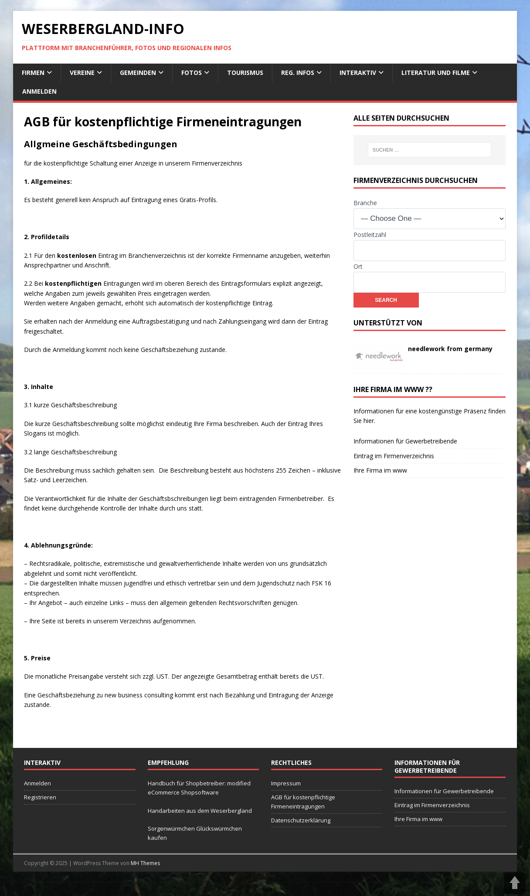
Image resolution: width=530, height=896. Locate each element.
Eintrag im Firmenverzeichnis (393, 456)
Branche (365, 203)
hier (369, 420)
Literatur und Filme (435, 72)
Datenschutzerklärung (300, 820)
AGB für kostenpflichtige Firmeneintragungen (303, 801)
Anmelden (39, 91)
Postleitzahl (369, 234)
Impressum (286, 783)
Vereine (82, 72)
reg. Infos (297, 72)
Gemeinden (138, 72)
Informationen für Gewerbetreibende (405, 441)
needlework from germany (450, 349)
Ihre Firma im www (380, 470)
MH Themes (145, 863)
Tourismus (245, 72)
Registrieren (40, 797)
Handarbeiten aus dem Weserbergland (200, 811)
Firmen (33, 72)
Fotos (191, 72)
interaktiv (358, 72)
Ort (358, 266)
